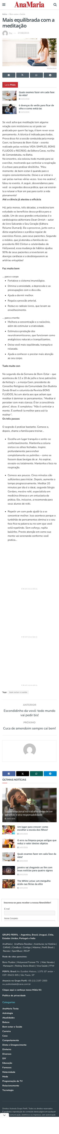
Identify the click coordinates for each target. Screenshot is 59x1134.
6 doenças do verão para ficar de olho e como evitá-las (36, 107)
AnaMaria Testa (10, 1014)
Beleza (5, 1027)
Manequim (8, 971)
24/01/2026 (24, 99)
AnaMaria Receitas (23, 949)
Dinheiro (6, 1054)
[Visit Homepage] (29, 5)
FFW (51, 971)
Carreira (6, 1036)
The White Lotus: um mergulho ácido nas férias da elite (34, 888)
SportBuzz (17, 956)
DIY (4, 1063)
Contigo (27, 952)
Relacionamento (10, 1091)
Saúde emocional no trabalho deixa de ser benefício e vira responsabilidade (29, 818)
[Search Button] (55, 4)
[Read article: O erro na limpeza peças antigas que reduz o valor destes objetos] (8, 848)
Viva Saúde (42, 971)
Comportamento (10, 1045)
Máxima (36, 952)
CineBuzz (16, 952)
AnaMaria (7, 949)
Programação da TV (12, 1086)
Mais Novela (47, 967)
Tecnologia (8, 1095)
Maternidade (8, 1077)
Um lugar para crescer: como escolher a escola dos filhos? (32, 834)
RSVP (27, 956)
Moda (5, 1082)
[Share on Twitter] (22, 75)
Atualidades (8, 1023)
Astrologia (7, 1018)
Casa (5, 1041)
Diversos (6, 1059)
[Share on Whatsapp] (36, 75)
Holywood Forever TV (28, 967)
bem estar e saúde (18, 692)
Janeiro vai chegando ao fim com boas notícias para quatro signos (35, 874)
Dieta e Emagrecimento (14, 1050)
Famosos (6, 1073)
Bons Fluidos (8, 967)
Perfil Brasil (47, 952)
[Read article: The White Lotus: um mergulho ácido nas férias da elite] (8, 889)
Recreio (6, 956)
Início (4, 14)
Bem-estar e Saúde (17, 14)
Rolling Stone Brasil (25, 971)
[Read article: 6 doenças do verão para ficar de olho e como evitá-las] (9, 109)
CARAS (6, 952)
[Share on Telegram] (50, 75)
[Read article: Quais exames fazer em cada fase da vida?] (9, 96)
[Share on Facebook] (8, 75)
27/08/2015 (23, 33)
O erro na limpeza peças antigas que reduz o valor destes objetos (36, 847)
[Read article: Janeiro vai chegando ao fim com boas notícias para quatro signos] (8, 875)
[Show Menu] (3, 4)
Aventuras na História (44, 949)
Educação (7, 1068)
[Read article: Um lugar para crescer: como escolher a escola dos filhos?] (8, 835)
